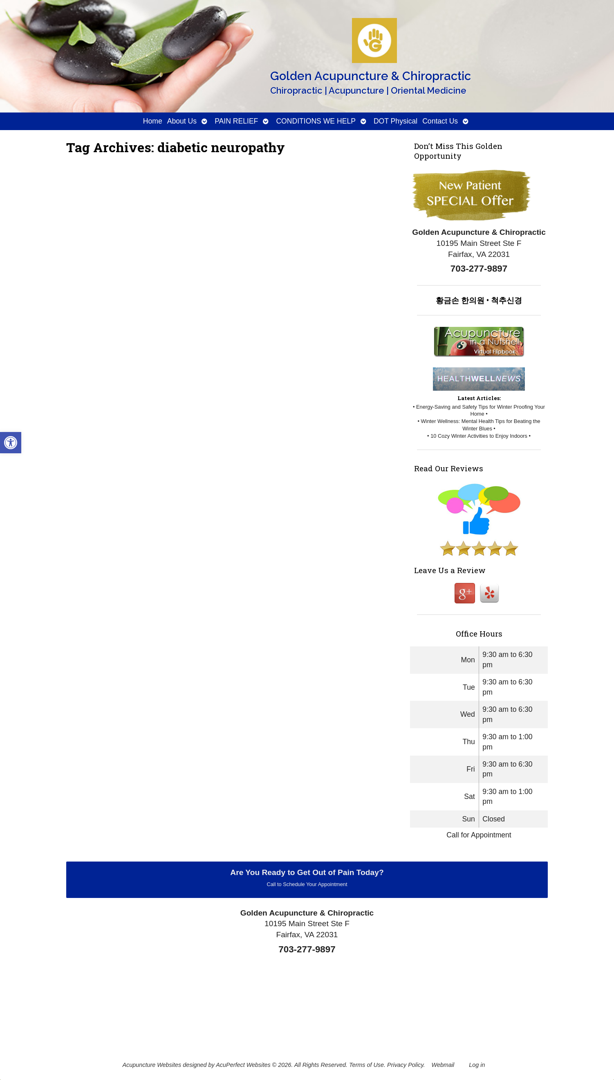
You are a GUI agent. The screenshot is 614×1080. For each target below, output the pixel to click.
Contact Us (440, 121)
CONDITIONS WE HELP (316, 121)
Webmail (443, 1065)
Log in (477, 1065)
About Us (182, 121)
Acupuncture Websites (151, 1065)
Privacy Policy (405, 1065)
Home (152, 121)
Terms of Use (366, 1065)
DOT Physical (395, 121)
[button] (10, 442)
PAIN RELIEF (236, 121)
